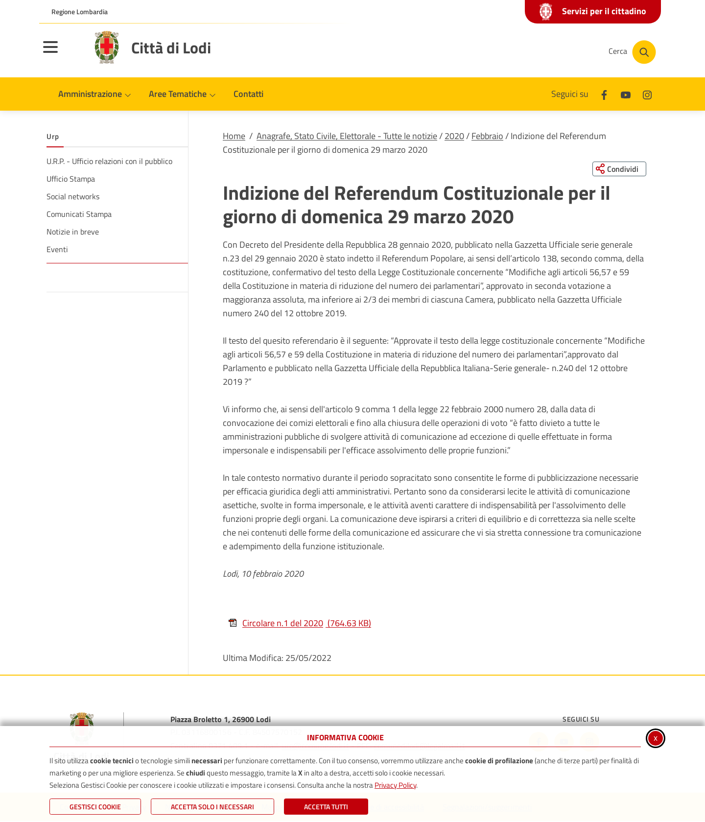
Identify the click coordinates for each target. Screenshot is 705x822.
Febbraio (487, 135)
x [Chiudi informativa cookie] (656, 737)
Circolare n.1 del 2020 (299, 623)
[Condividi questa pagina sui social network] (619, 169)
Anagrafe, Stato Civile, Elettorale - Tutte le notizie (347, 135)
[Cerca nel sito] (632, 52)
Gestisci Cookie (95, 806)
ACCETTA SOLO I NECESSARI (212, 806)
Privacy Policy (395, 785)
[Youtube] (626, 93)
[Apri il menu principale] (62, 53)
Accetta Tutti (326, 806)
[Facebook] (604, 93)
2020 (454, 135)
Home (234, 135)
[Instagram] (647, 93)
